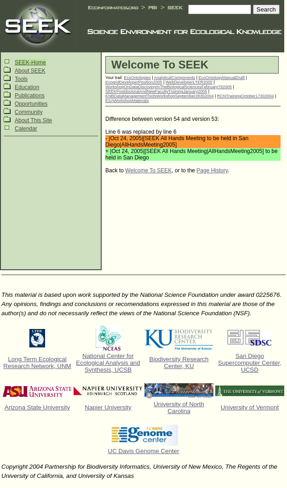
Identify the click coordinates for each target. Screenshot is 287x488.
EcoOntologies (137, 77)
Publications (30, 95)
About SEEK (30, 71)
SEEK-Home (30, 62)
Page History (212, 170)
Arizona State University (37, 407)
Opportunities (31, 104)
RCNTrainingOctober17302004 (245, 96)
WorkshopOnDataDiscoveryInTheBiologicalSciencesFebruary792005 (168, 87)
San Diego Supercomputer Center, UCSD (249, 362)
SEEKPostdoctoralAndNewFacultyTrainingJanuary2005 (156, 91)
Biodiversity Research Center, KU (179, 362)
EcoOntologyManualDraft (222, 77)
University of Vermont (250, 407)
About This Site (33, 120)
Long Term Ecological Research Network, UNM (37, 362)
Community (29, 112)
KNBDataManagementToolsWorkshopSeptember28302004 (159, 96)
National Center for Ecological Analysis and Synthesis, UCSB (108, 362)
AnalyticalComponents (174, 77)
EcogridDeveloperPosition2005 (133, 82)
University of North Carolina (179, 407)
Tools (21, 79)
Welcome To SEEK (148, 170)
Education (27, 87)
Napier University (108, 407)
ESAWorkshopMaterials (127, 100)
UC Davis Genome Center (143, 451)
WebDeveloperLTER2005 (189, 82)
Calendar (26, 128)
